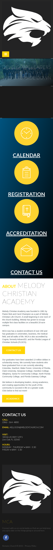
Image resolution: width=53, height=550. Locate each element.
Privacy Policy (30, 546)
